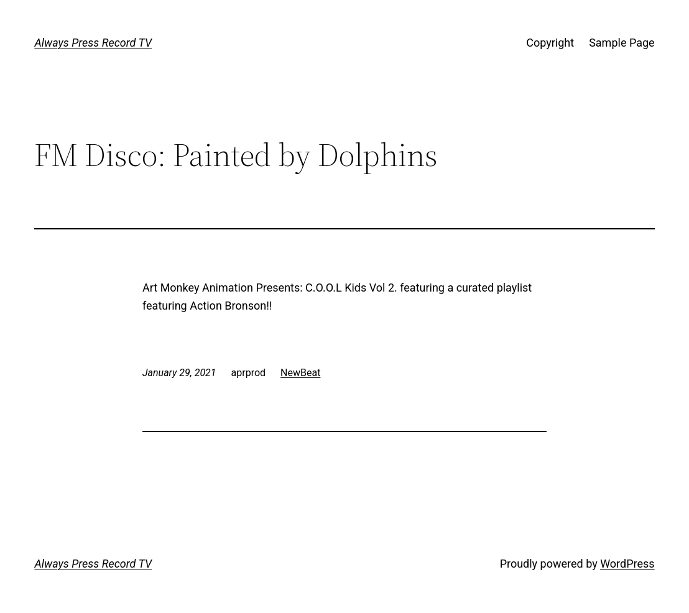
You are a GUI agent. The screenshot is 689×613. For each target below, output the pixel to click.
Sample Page (621, 42)
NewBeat (300, 373)
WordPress (627, 563)
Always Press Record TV (93, 42)
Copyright (550, 42)
